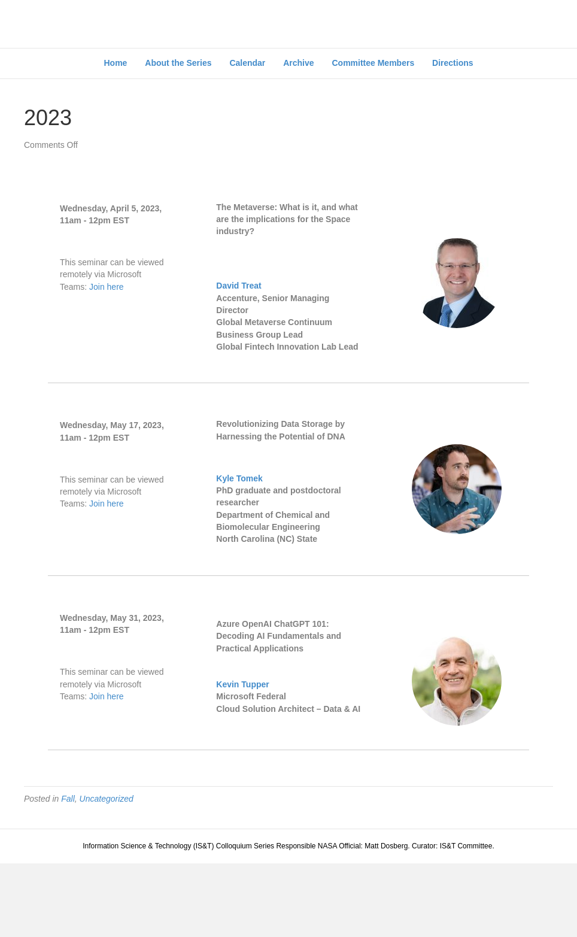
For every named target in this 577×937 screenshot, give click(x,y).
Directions (452, 136)
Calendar (247, 136)
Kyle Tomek (239, 552)
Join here (106, 360)
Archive (298, 136)
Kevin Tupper (242, 758)
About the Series (178, 136)
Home (115, 136)
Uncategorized (106, 872)
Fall (68, 872)
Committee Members (373, 136)
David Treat (238, 359)
